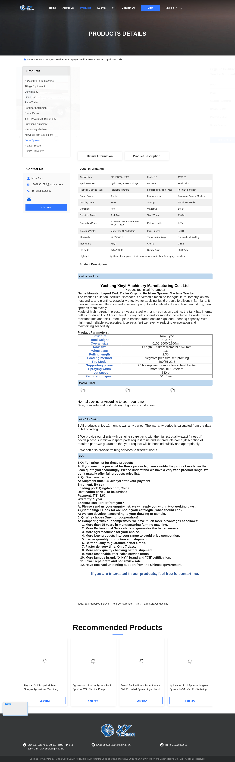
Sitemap (34, 759)
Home (52, 8)
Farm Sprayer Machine (155, 603)
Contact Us (128, 8)
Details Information (100, 156)
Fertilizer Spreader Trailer (126, 603)
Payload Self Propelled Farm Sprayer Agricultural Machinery (41, 687)
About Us (68, 8)
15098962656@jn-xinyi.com (47, 184)
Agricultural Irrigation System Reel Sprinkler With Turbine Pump (92, 687)
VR (113, 8)
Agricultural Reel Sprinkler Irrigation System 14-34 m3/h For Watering (189, 687)
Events (101, 8)
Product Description (146, 156)
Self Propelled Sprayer (97, 603)
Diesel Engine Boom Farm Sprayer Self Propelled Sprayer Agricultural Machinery (140, 687)
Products (85, 8)
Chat (150, 8)
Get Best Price (164, 140)
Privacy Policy (47, 759)
